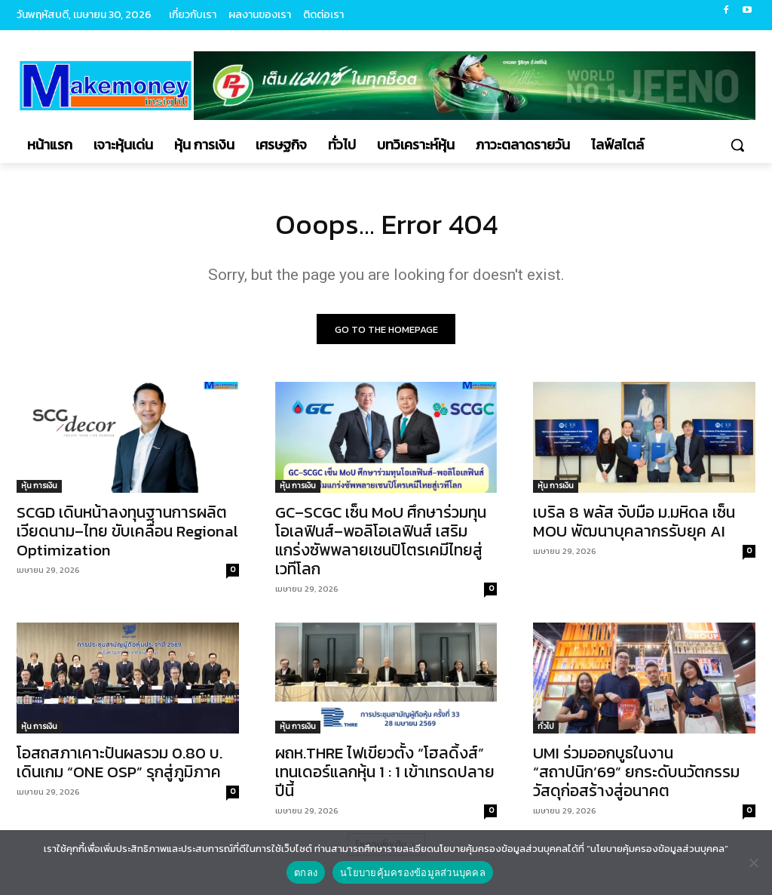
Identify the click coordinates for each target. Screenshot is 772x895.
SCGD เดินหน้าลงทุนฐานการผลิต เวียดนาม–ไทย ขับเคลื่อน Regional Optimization (127, 534)
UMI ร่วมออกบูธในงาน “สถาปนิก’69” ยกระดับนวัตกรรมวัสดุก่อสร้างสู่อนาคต (636, 775)
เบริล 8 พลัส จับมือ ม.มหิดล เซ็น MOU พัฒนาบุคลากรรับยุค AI (634, 525)
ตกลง (305, 872)
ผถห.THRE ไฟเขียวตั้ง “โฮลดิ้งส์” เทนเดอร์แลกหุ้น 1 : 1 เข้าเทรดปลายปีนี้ (385, 775)
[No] (753, 862)
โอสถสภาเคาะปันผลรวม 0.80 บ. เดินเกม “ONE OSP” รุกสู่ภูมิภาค (119, 766)
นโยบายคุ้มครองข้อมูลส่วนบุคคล (413, 872)
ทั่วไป (546, 730)
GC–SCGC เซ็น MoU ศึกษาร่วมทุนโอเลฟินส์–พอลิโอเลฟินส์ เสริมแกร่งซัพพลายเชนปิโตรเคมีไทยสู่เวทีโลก (380, 544)
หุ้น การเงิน (39, 489)
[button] (737, 145)
